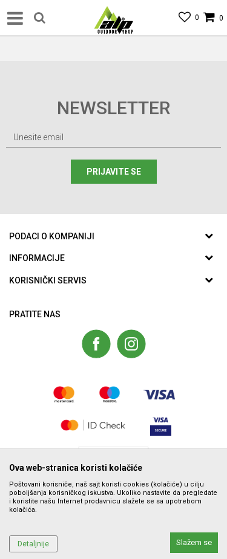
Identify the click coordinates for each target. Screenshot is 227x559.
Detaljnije (33, 544)
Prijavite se (114, 171)
